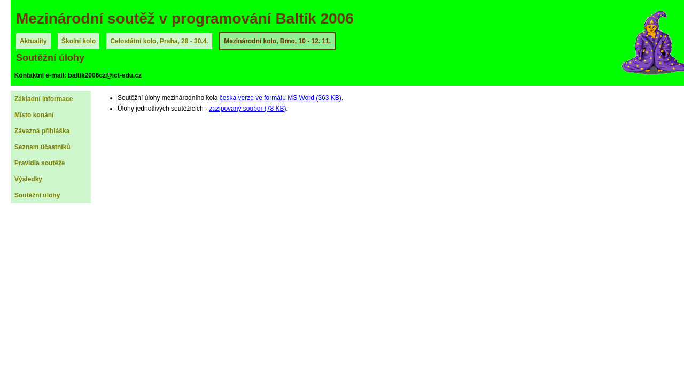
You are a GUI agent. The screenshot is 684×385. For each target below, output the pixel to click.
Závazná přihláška (41, 131)
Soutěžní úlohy (37, 195)
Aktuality (33, 41)
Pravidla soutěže (39, 163)
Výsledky (28, 179)
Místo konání (33, 115)
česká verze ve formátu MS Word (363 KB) (280, 98)
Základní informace (43, 99)
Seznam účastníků (42, 147)
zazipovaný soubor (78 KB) (247, 108)
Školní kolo (78, 41)
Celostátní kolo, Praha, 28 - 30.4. (159, 41)
